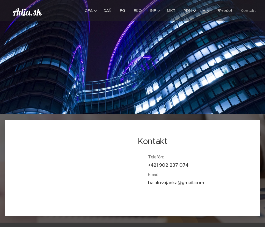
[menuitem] (90, 10)
